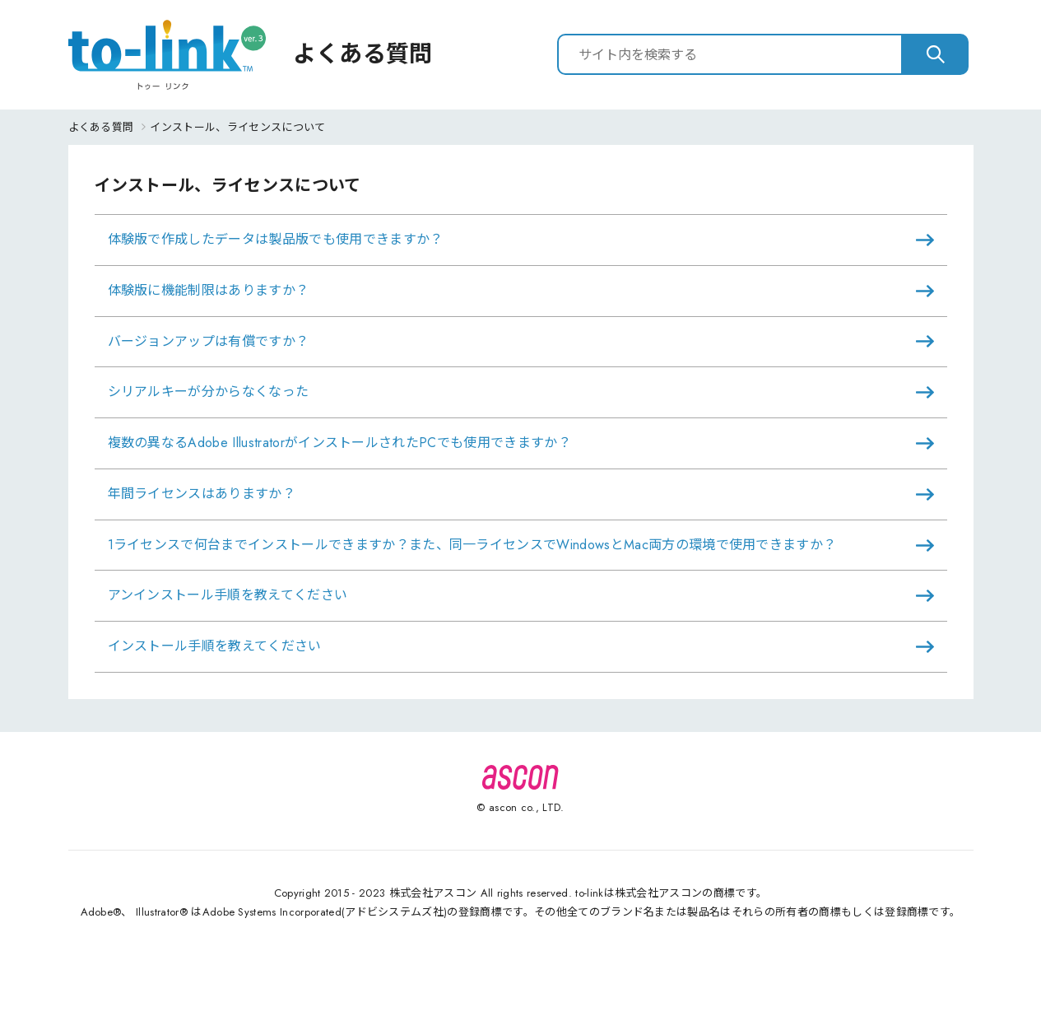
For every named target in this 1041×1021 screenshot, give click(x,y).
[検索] (936, 54)
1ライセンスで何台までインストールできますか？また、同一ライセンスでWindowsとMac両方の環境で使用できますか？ (472, 544)
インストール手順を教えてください (215, 645)
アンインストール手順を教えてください (228, 594)
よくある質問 (101, 127)
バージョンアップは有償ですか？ (208, 341)
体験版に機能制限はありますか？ (208, 290)
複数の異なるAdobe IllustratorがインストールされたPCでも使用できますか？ (339, 442)
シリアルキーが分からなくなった (208, 391)
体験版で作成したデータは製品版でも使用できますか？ (276, 239)
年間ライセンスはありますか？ (201, 493)
